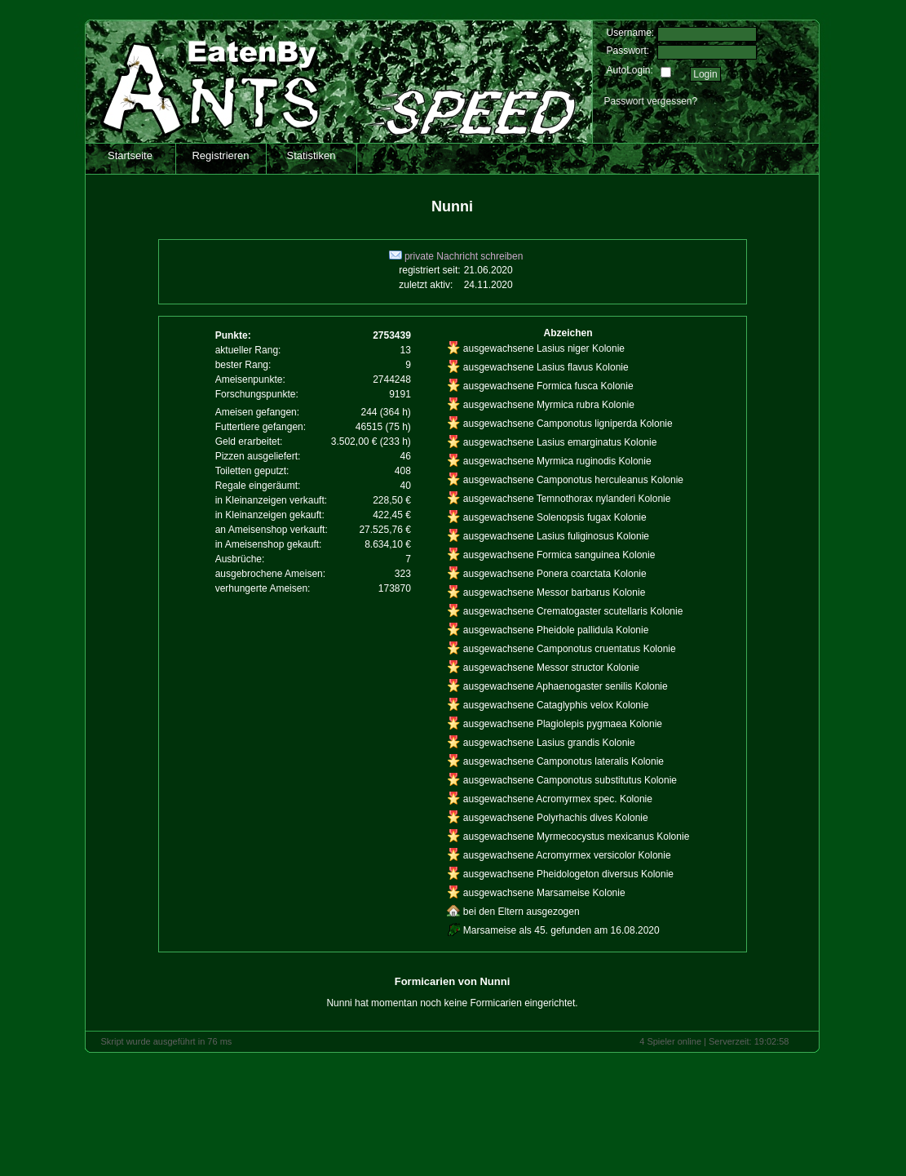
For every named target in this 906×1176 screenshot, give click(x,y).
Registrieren (220, 155)
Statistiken (311, 155)
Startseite (130, 155)
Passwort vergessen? (651, 101)
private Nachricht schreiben (456, 256)
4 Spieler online (670, 1041)
